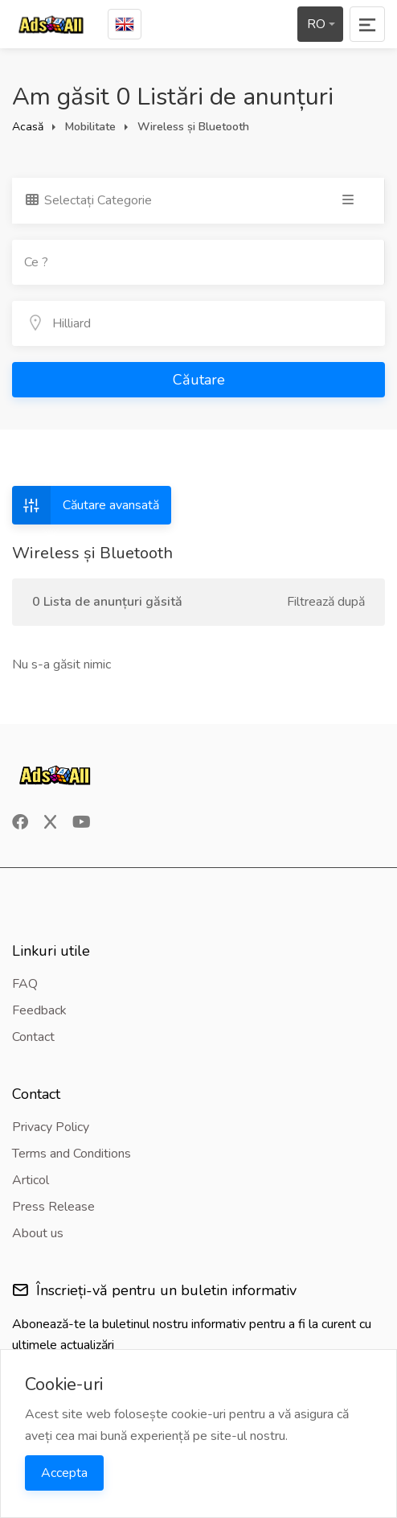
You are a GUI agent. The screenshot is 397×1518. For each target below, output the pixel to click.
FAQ (25, 984)
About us (37, 1233)
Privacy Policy (50, 1127)
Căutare (199, 379)
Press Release (53, 1207)
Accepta (64, 1473)
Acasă (27, 126)
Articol (30, 1180)
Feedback (39, 1010)
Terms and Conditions (71, 1153)
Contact (33, 1037)
